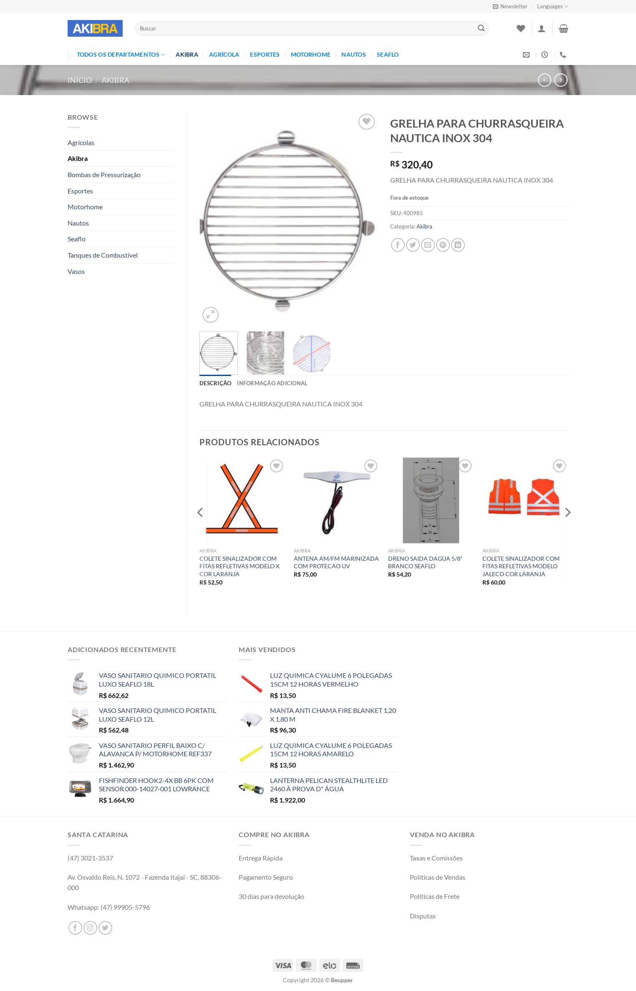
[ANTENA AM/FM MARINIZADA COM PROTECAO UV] (337, 500)
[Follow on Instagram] (90, 928)
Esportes (265, 54)
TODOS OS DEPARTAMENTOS (121, 55)
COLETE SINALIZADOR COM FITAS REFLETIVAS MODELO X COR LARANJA (239, 566)
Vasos (76, 271)
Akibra (187, 54)
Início (80, 80)
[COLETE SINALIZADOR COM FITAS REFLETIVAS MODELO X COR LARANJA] (242, 500)
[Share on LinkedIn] (458, 245)
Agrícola (224, 54)
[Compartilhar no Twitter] (413, 245)
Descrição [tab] (215, 383)
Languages (552, 6)
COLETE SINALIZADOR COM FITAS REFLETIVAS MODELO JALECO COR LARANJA (521, 566)
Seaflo (388, 54)
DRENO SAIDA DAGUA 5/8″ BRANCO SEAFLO (425, 562)
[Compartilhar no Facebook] (398, 245)
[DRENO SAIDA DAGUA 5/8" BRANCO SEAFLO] (431, 500)
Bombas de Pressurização (104, 174)
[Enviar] (481, 29)
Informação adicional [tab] (272, 383)
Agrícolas (81, 142)
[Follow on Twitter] (105, 928)
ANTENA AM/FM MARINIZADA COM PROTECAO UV (336, 562)
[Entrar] (542, 28)
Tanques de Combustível (103, 255)
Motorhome (311, 54)
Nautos (353, 54)
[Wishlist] (521, 28)
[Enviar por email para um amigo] (428, 245)
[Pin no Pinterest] (443, 245)
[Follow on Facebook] (75, 928)
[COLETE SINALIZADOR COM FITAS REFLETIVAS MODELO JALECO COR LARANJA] (525, 500)
